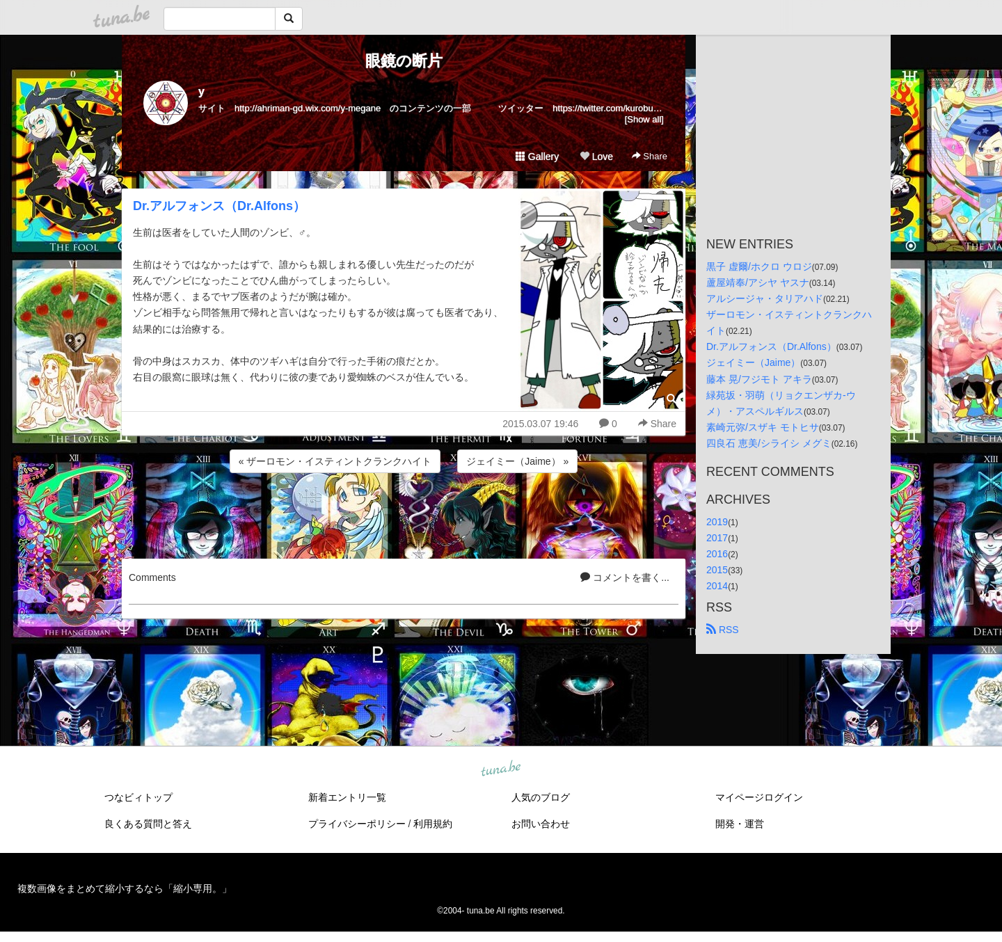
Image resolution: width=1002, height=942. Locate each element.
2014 (717, 585)
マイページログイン (759, 797)
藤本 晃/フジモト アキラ (759, 379)
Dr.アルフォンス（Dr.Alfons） (219, 206)
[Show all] (644, 119)
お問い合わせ (540, 823)
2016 (717, 553)
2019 (717, 521)
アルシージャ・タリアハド (764, 298)
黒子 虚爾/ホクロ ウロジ (759, 266)
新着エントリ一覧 (347, 797)
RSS (722, 629)
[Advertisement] (403, 513)
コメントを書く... (624, 577)
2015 (717, 569)
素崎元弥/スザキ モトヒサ (762, 427)
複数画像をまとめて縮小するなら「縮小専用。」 (124, 888)
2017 (717, 537)
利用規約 (432, 823)
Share (649, 156)
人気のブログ (540, 797)
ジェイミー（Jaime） (753, 362)
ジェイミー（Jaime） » (517, 461)
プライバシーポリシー (357, 823)
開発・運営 (739, 823)
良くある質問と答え (148, 823)
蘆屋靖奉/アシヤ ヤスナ (757, 282)
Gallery (537, 156)
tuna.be (500, 769)
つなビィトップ (138, 797)
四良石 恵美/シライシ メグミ (769, 443)
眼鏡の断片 (404, 61)
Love (596, 156)
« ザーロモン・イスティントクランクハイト (335, 461)
